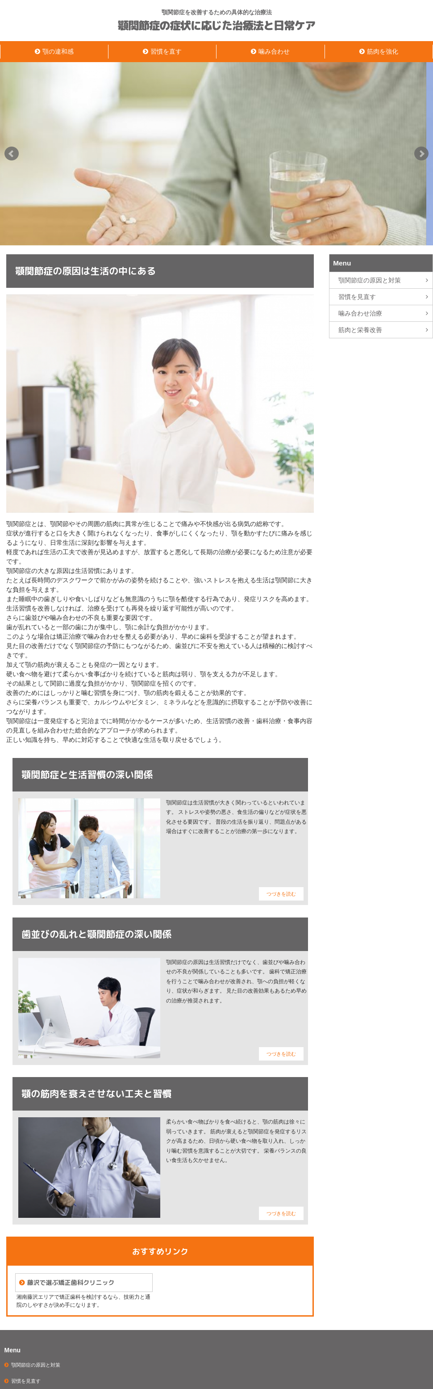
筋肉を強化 (382, 51)
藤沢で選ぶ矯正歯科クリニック (70, 1282)
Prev (11, 154)
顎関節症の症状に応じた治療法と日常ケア (216, 25)
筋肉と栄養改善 (360, 329)
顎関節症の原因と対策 (369, 280)
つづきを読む (281, 894)
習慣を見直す (357, 296)
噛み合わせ (274, 51)
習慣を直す (166, 51)
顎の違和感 (58, 51)
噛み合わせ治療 (360, 313)
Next (421, 154)
